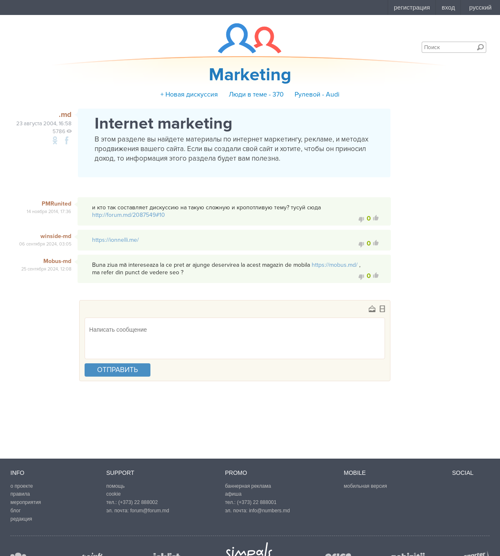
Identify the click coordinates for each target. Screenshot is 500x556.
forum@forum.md (149, 511)
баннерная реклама (248, 486)
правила (20, 494)
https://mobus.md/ (335, 264)
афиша (233, 494)
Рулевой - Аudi (317, 94)
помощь (115, 486)
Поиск (480, 47)
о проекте (21, 486)
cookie (113, 494)
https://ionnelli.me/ (115, 239)
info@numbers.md (269, 511)
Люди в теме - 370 (256, 94)
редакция (21, 519)
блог (15, 511)
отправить (117, 369)
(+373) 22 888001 (257, 502)
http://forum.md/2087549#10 (128, 214)
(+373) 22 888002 (138, 502)
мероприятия (25, 502)
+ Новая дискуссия (189, 94)
